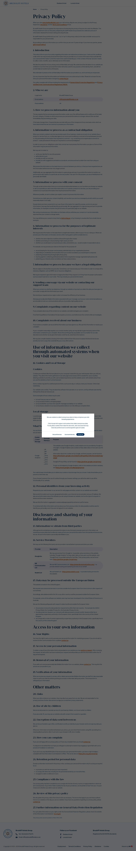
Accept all (80, 434)
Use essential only (70, 434)
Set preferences (57, 434)
